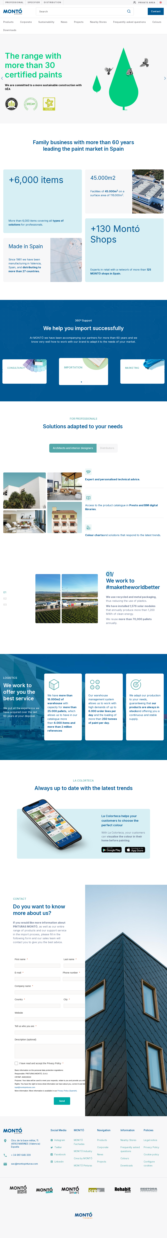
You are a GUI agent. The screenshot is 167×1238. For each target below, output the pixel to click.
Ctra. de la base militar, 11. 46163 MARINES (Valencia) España (25, 1143)
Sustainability (46, 22)
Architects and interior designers (73, 448)
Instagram (58, 1140)
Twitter (56, 1147)
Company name (23, 986)
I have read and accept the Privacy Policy (40, 1063)
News (64, 22)
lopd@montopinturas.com (25, 1087)
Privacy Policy (151, 1147)
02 (5, 598)
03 (5, 604)
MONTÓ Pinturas (83, 1165)
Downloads (9, 30)
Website (19, 1012)
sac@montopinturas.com (24, 1163)
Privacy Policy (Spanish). (67, 1091)
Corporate (26, 22)
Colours (156, 22)
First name (20, 959)
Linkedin (57, 1161)
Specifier (34, 2)
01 (4, 592)
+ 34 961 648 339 (21, 1155)
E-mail (18, 972)
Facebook (58, 1154)
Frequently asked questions (129, 22)
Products (8, 22)
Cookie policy (151, 1154)
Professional (14, 2)
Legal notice (150, 1140)
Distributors (107, 448)
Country (19, 999)
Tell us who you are (24, 1026)
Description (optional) (25, 1039)
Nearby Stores (98, 22)
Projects (79, 22)
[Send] (62, 1101)
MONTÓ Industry (83, 1151)
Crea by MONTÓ (83, 1158)
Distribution (52, 2)
